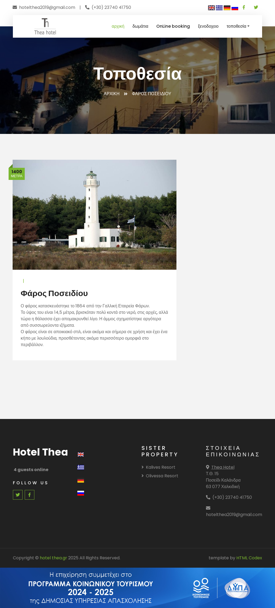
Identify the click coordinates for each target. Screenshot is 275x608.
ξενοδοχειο (208, 26)
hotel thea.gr (53, 558)
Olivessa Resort (160, 476)
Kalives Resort (158, 467)
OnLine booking (173, 26)
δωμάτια (140, 26)
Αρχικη (112, 94)
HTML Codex (249, 558)
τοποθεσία (236, 26)
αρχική (118, 26)
